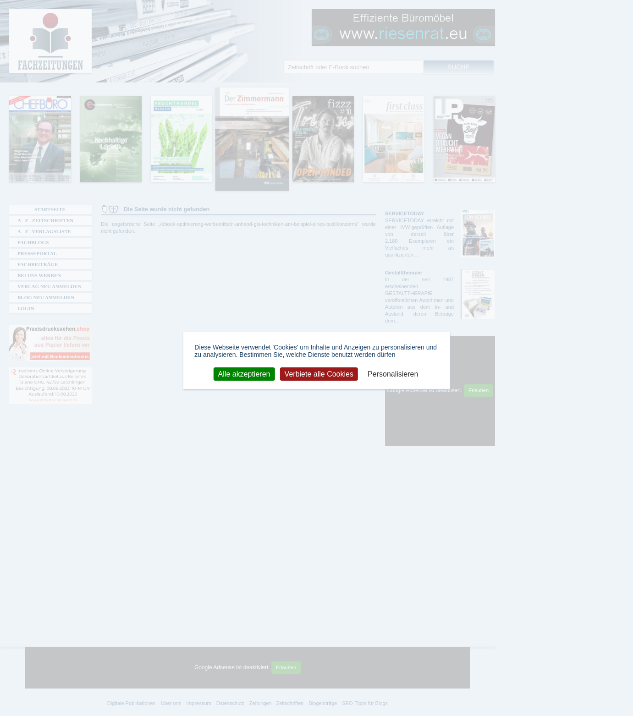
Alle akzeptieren (244, 373)
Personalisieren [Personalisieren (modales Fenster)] (393, 373)
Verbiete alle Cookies (319, 373)
